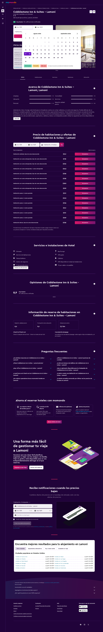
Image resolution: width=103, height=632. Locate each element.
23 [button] (49, 53)
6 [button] (37, 46)
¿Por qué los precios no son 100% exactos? (55, 593)
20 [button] (37, 53)
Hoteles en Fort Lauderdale (62, 563)
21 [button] (41, 53)
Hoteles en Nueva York (21, 556)
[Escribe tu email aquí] (34, 515)
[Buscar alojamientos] (3, 10)
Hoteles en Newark (20, 565)
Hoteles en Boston (20, 568)
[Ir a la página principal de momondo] (11, 2)
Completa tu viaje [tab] (63, 548)
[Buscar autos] (3, 14)
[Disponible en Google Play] (83, 606)
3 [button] (25, 46)
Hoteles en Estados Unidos (43, 8)
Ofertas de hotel (17, 8)
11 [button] (29, 50)
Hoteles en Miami (59, 556)
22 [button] (45, 53)
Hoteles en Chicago (21, 563)
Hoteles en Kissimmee (60, 568)
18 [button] (29, 53)
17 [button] (25, 53)
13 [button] (37, 50)
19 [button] (33, 53)
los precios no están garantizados (51, 582)
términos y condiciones (39, 526)
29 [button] (45, 57)
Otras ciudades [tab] (21, 548)
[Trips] (3, 18)
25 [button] (29, 57)
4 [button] (29, 46)
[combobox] (34, 506)
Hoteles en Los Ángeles (61, 561)
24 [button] (25, 57)
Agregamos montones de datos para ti (55, 590)
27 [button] (37, 57)
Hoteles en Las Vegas (60, 559)
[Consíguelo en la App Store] (83, 610)
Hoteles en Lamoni (64, 8)
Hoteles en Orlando (21, 559)
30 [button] (49, 57)
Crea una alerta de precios (82, 411)
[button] (3, 2)
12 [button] (33, 50)
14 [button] (41, 50)
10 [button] (25, 50)
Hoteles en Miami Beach (22, 561)
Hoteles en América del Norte (29, 8)
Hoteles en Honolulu (60, 565)
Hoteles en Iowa (54, 8)
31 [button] (25, 61)
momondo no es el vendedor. (55, 587)
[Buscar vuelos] (3, 7)
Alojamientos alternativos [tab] (35, 548)
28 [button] (41, 57)
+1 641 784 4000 (18, 19)
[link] (54, 421)
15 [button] (45, 50)
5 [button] (33, 46)
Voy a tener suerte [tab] (50, 548)
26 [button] (33, 57)
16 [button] (48, 50)
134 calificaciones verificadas (31, 22)
